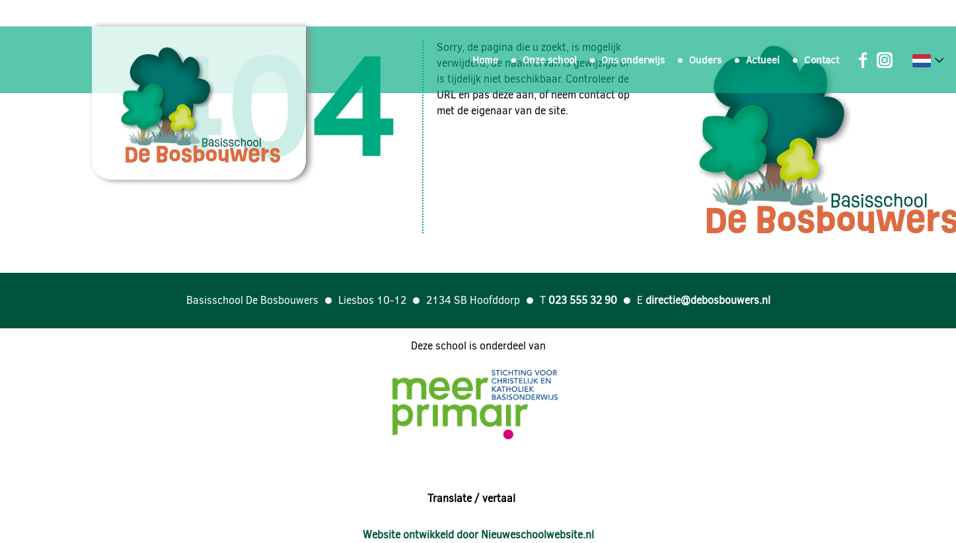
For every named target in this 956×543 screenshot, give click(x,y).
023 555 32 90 (582, 300)
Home (485, 60)
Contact (821, 60)
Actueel (763, 60)
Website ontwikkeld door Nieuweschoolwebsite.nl (478, 535)
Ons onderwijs (633, 60)
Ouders (705, 60)
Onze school (550, 60)
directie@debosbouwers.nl (707, 300)
